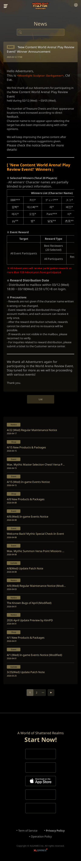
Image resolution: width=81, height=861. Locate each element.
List (41, 399)
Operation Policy (41, 836)
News (40, 23)
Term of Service (27, 830)
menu (5, 6)
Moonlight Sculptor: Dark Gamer (40, 6)
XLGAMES (40, 851)
